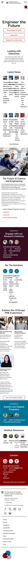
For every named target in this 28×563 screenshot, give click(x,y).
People (5, 522)
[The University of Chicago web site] (2, 2)
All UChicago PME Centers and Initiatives (14, 482)
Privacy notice (7, 541)
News (4, 536)
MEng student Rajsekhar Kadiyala (19, 332)
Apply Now (14, 35)
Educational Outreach (9, 533)
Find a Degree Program (14, 30)
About (5, 519)
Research (14, 230)
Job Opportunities (8, 530)
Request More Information (14, 40)
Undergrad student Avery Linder (5, 369)
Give (4, 544)
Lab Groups (6, 214)
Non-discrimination (8, 538)
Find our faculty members (10, 217)
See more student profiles (14, 397)
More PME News (14, 144)
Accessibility (6, 527)
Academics (6, 212)
